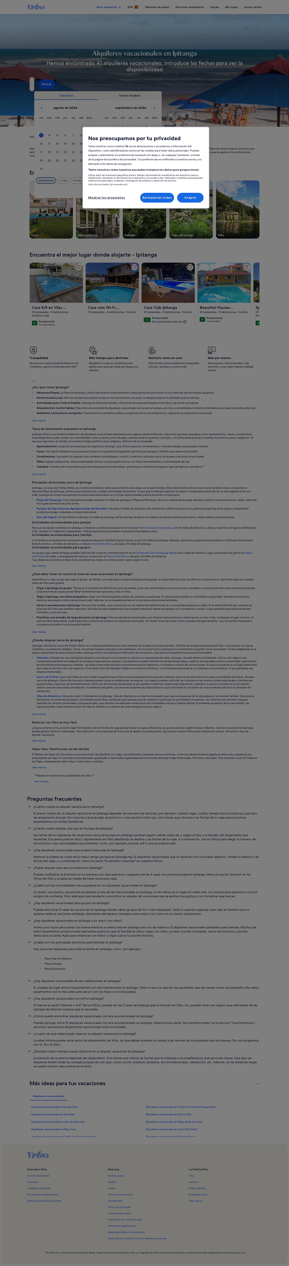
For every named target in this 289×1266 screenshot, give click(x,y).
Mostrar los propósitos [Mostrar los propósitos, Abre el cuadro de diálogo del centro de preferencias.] (106, 197)
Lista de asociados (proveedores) (107, 184)
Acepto (190, 197)
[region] (145, 168)
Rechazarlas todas (157, 197)
